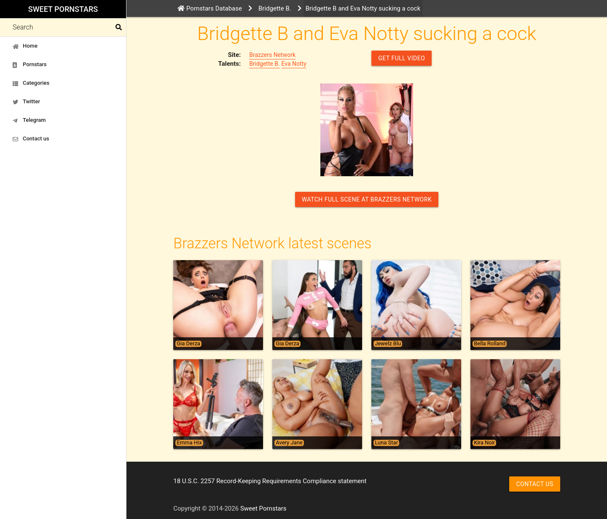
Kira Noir (484, 443)
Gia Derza (188, 344)
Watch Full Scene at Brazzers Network (367, 199)
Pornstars (30, 64)
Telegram (29, 120)
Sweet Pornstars (63, 9)
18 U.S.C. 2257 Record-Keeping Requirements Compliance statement (269, 481)
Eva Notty (294, 63)
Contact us (31, 138)
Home (25, 46)
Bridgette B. (264, 63)
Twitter (26, 101)
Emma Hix (189, 443)
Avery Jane (289, 443)
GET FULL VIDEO (401, 58)
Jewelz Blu (388, 344)
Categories (31, 83)
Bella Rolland (489, 344)
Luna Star (386, 443)
